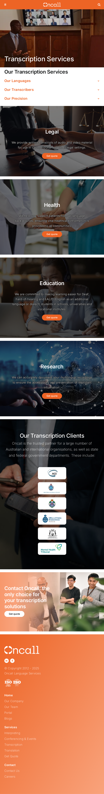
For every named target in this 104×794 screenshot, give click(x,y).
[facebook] (12, 661)
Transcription (13, 744)
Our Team (11, 707)
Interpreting (12, 733)
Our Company (14, 701)
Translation (12, 750)
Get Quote (11, 756)
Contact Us (11, 771)
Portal (8, 712)
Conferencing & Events (20, 739)
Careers (9, 776)
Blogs (8, 718)
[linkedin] (6, 661)
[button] (99, 4)
